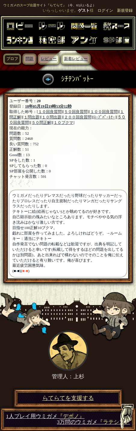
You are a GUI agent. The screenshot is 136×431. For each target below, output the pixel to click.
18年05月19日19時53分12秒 (48, 106)
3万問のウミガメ (93, 422)
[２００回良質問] (78, 117)
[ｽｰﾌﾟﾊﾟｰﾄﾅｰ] (104, 117)
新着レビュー (76, 59)
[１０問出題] (52, 117)
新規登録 (125, 10)
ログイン (105, 10)
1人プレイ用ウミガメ (45, 416)
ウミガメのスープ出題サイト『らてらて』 (34, 5)
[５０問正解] (41, 123)
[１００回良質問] (104, 112)
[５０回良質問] (76, 112)
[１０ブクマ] (63, 123)
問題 (29, 59)
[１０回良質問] (50, 112)
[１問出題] (32, 117)
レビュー (49, 59)
